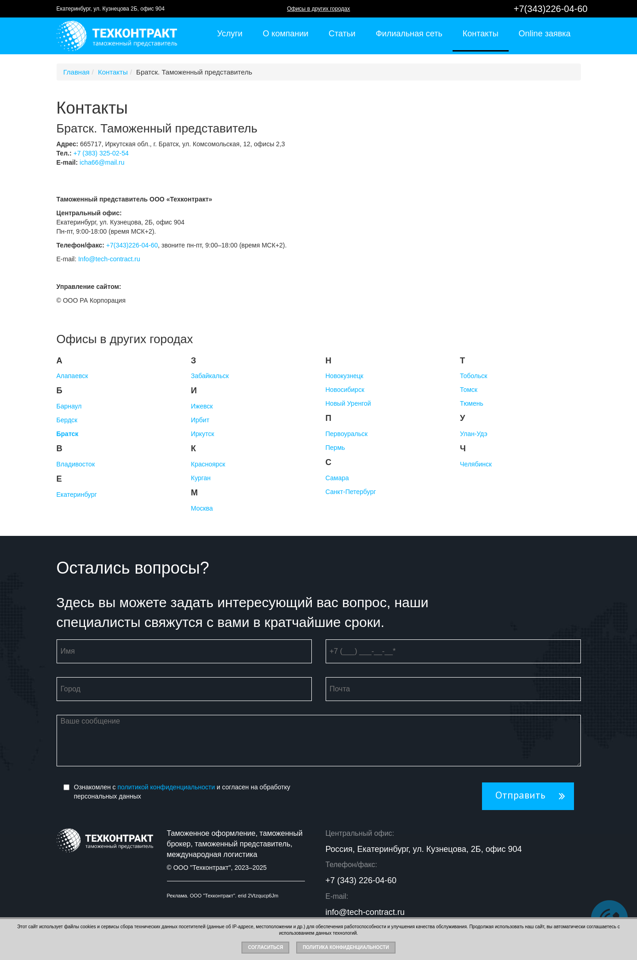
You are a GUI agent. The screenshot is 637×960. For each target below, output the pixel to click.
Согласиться (265, 947)
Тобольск (473, 375)
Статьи (342, 33)
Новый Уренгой (348, 403)
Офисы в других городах (318, 9)
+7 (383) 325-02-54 (100, 153)
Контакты (481, 33)
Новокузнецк (344, 375)
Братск (68, 433)
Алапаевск (72, 375)
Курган (201, 478)
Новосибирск (345, 389)
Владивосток (76, 464)
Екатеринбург (77, 494)
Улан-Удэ (474, 433)
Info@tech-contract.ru (109, 259)
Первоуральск (347, 433)
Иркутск (202, 433)
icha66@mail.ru (102, 162)
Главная (76, 72)
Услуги (229, 33)
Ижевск (202, 406)
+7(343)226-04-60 (551, 9)
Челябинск (476, 464)
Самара (337, 478)
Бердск (67, 420)
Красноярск (208, 464)
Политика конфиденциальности (346, 947)
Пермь (335, 447)
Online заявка (545, 33)
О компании (285, 33)
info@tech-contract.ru (365, 912)
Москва (202, 508)
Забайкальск (210, 375)
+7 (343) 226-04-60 (361, 880)
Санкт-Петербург (351, 491)
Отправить (520, 795)
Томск (468, 389)
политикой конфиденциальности (166, 787)
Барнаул (69, 406)
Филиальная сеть (409, 33)
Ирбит (200, 420)
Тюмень (471, 403)
